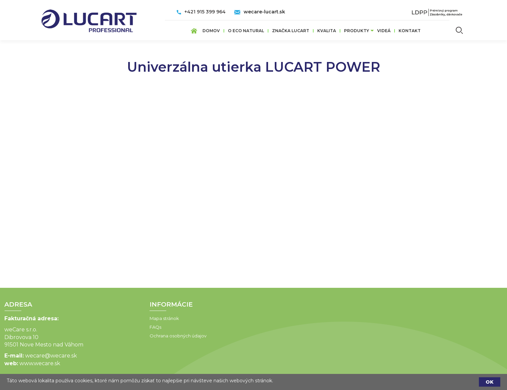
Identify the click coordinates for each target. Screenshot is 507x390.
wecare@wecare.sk (26, 355)
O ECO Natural (246, 30)
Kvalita (326, 30)
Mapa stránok (139, 318)
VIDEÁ (384, 30)
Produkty (356, 30)
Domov (211, 30)
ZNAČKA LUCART (290, 30)
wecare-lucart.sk (264, 12)
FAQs (130, 327)
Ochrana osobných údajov (152, 335)
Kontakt (410, 30)
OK (490, 382)
